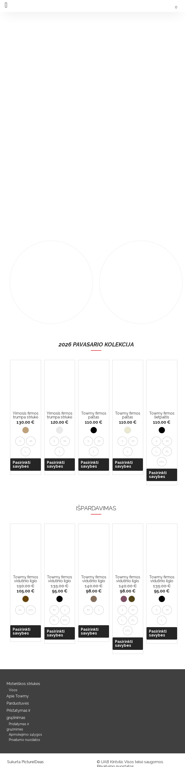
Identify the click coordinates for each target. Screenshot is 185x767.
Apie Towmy (17, 696)
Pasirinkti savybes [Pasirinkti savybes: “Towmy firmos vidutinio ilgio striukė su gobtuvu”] (21, 631)
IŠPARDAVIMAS (96, 508)
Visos (13, 690)
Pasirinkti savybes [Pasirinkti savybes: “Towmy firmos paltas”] (89, 464)
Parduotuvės (17, 703)
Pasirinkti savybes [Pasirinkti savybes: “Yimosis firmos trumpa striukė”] (21, 464)
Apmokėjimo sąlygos (25, 734)
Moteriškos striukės (23, 683)
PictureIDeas (33, 762)
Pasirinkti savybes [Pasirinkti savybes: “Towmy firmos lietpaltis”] (158, 475)
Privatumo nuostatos (24, 740)
